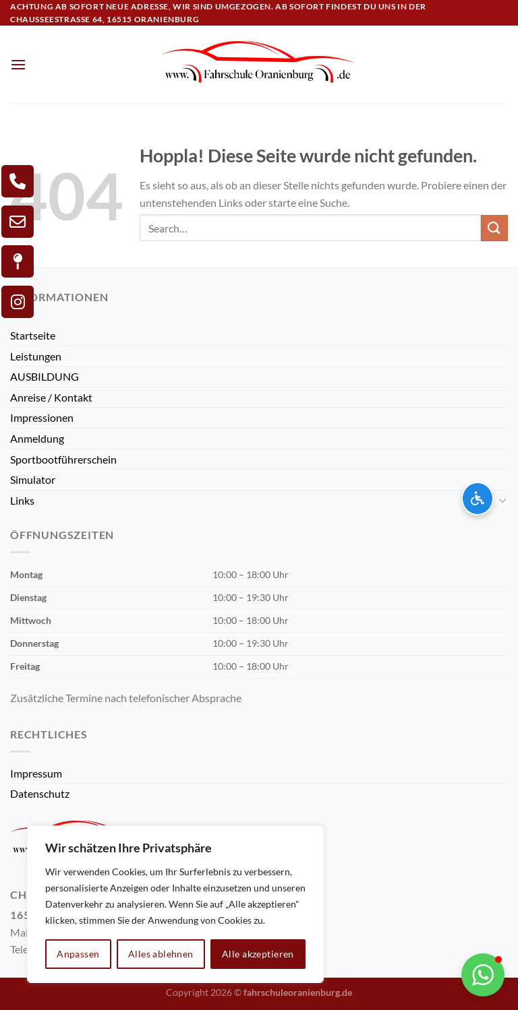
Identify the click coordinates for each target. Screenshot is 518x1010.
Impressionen (42, 417)
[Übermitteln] (494, 228)
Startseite (32, 335)
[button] (483, 975)
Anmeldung (37, 438)
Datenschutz (39, 793)
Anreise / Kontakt (51, 397)
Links (22, 500)
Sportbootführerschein (63, 459)
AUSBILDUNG (44, 376)
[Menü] (18, 64)
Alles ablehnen (161, 953)
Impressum (36, 773)
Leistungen (35, 356)
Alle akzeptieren (258, 953)
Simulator (32, 479)
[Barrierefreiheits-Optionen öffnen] (477, 498)
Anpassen (78, 953)
